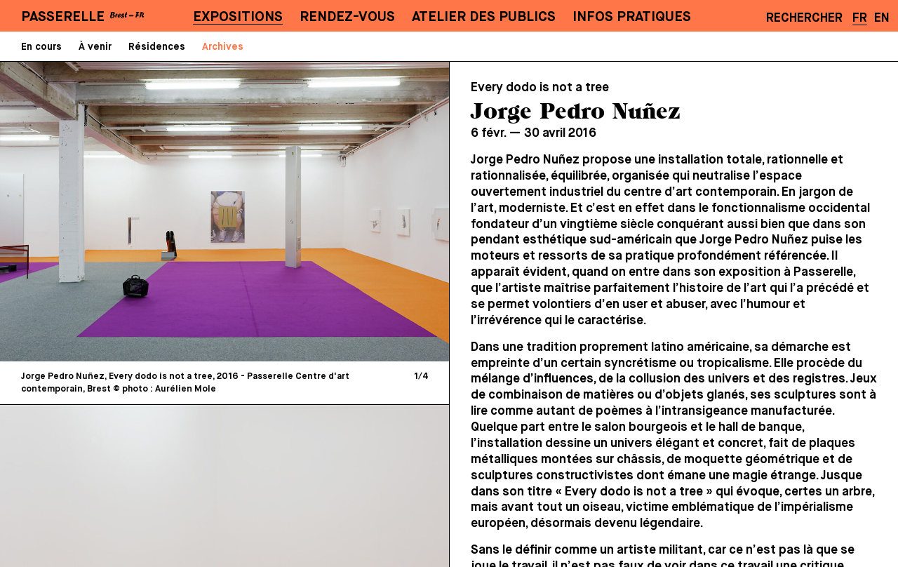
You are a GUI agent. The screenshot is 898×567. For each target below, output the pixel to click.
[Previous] (119, 211)
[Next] (329, 211)
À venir (95, 47)
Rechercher (804, 18)
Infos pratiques (631, 17)
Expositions (238, 17)
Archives (222, 47)
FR (859, 18)
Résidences (156, 47)
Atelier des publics (484, 17)
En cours (41, 47)
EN (882, 18)
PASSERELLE (63, 17)
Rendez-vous (347, 17)
